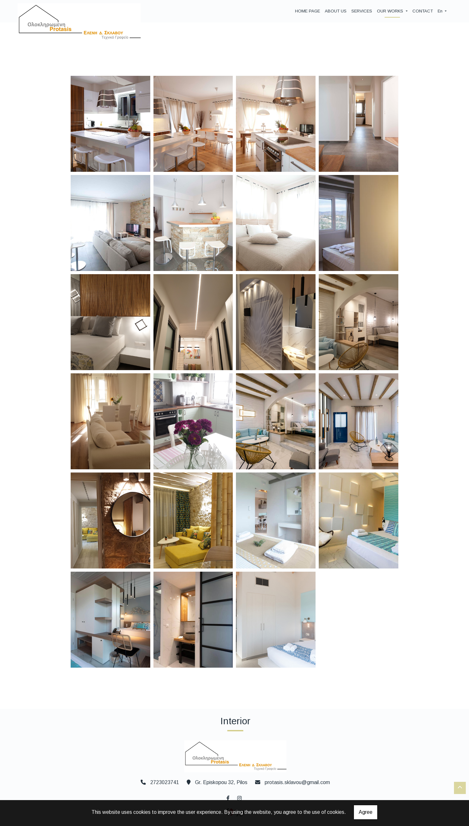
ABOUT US (336, 11)
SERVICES (361, 11)
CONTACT (422, 11)
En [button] (441, 11)
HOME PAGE (307, 11)
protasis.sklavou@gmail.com (297, 782)
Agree (365, 812)
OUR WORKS (390, 11)
